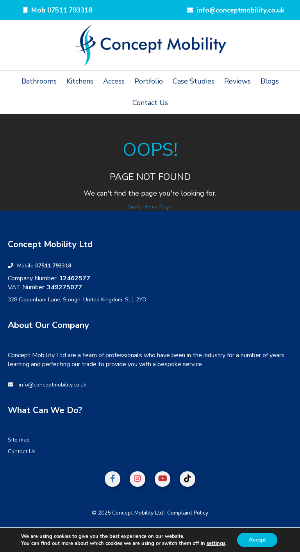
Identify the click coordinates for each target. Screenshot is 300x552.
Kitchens (79, 81)
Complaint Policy (187, 512)
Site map (19, 439)
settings (215, 543)
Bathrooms (39, 81)
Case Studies (193, 81)
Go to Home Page (150, 206)
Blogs (270, 81)
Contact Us (150, 102)
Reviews (237, 81)
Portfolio (148, 81)
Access (114, 81)
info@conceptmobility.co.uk (52, 384)
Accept (257, 539)
